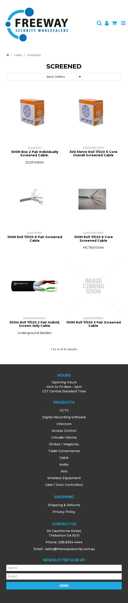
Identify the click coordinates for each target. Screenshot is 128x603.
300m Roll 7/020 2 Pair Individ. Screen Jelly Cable (34, 324)
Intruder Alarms (64, 437)
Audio (64, 464)
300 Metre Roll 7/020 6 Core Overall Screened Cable (93, 153)
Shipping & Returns (64, 505)
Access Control (64, 431)
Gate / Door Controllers (64, 485)
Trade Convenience (64, 451)
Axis (64, 471)
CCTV (64, 410)
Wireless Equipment (64, 478)
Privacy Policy (64, 512)
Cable (18, 55)
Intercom (64, 424)
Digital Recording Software (64, 417)
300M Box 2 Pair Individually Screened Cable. (34, 153)
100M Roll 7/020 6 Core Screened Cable (93, 238)
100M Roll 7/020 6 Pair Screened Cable (34, 238)
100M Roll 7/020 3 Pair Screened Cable (93, 324)
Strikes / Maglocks (64, 444)
